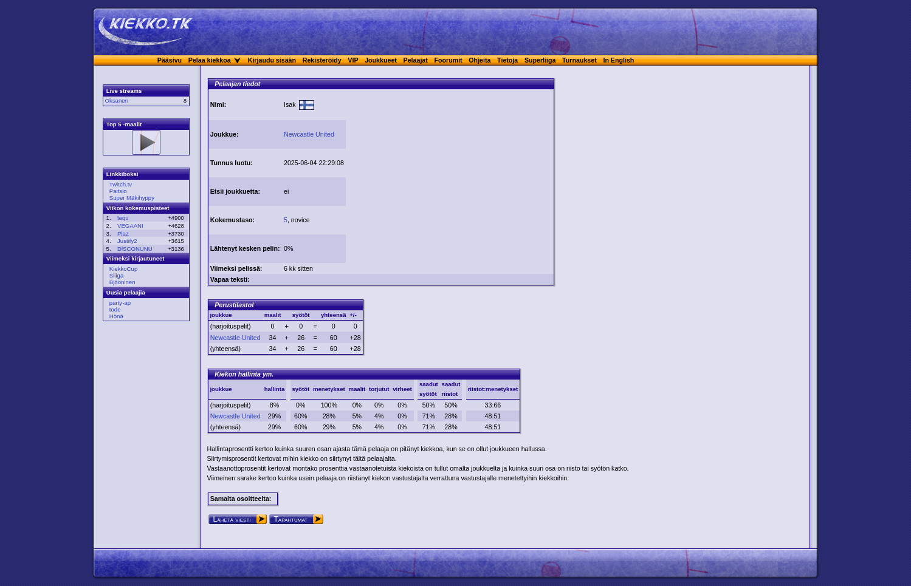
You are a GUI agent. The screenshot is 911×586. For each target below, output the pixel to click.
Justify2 (127, 240)
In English (618, 60)
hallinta (274, 389)
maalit (356, 389)
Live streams (124, 90)
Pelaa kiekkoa (209, 60)
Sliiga (116, 275)
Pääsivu (169, 60)
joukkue (221, 389)
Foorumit (448, 60)
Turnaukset (579, 60)
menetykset (329, 389)
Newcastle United (309, 134)
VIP (353, 60)
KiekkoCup (123, 268)
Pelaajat (416, 60)
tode (115, 309)
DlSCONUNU (135, 248)
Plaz (123, 233)
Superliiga (540, 60)
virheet (402, 389)
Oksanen (116, 100)
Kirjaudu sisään (272, 60)
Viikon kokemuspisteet (138, 208)
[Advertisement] (450, 175)
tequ (123, 217)
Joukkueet (381, 60)
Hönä (116, 316)
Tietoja (507, 60)
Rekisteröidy (322, 60)
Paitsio (118, 191)
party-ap (120, 302)
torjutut (379, 389)
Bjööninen (122, 282)
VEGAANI (130, 225)
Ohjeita (479, 60)
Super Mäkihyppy (131, 197)
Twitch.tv (120, 184)
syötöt (300, 389)
